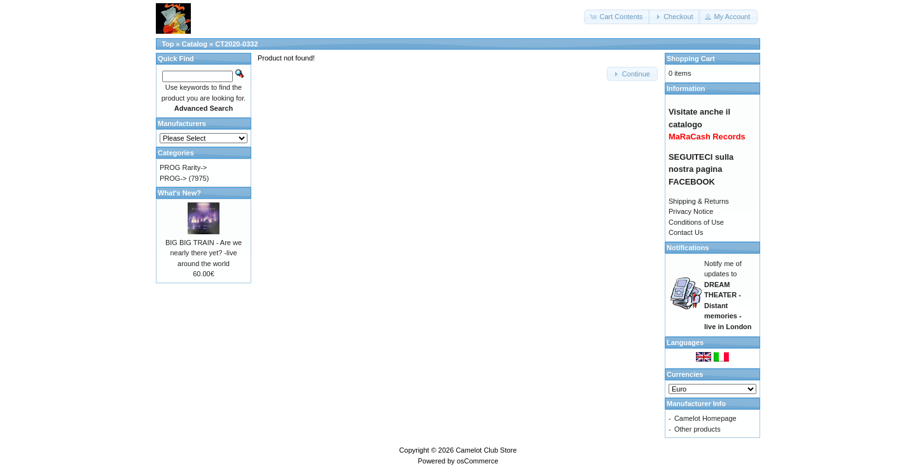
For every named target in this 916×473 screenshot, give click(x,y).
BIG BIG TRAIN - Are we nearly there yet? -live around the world (203, 253)
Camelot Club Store (486, 450)
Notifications (688, 247)
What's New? (179, 193)
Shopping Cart (691, 58)
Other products (697, 429)
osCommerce (477, 461)
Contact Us (686, 232)
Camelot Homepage (705, 418)
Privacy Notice (691, 211)
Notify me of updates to (728, 295)
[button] (617, 17)
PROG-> (173, 178)
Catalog (194, 44)
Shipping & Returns (699, 201)
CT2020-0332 (236, 44)
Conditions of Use (696, 222)
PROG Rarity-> (183, 167)
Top (168, 44)
